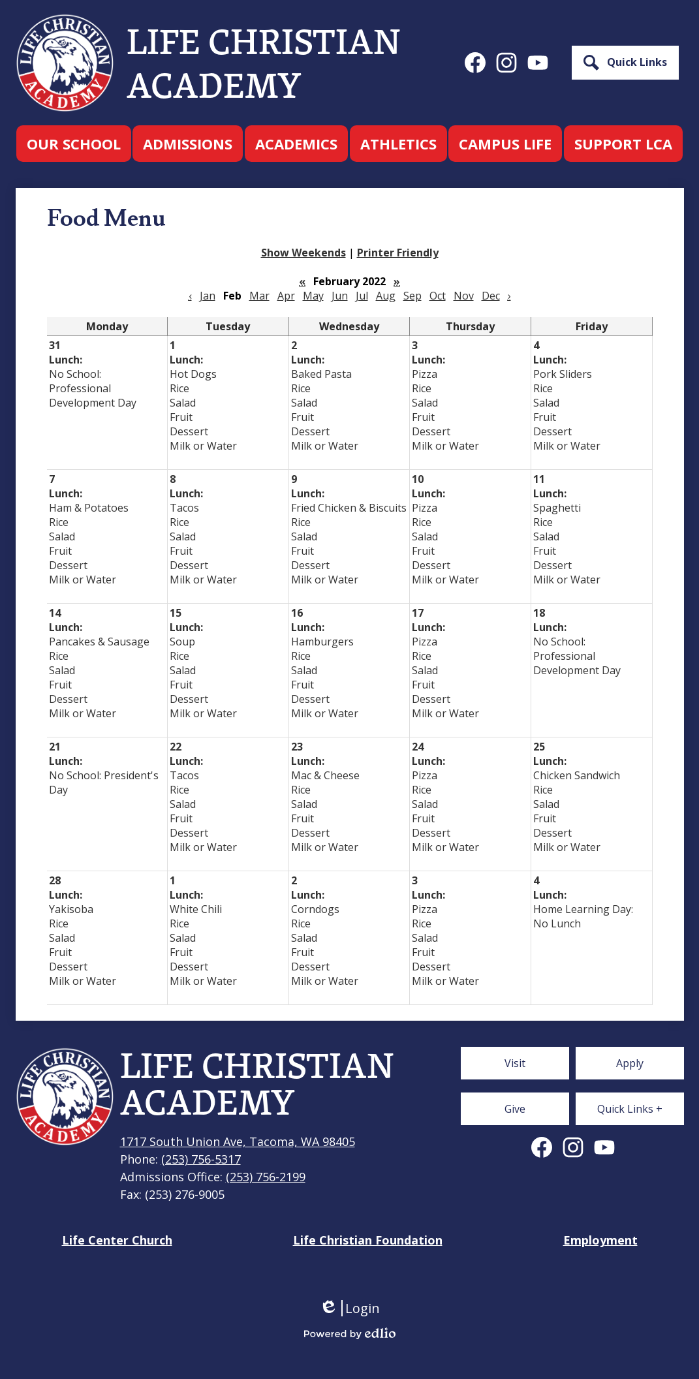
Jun (340, 295)
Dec (491, 295)
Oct (437, 295)
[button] (73, 143)
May (313, 295)
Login (349, 1308)
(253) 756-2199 (265, 1177)
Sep (412, 295)
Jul (362, 295)
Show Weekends (303, 252)
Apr (286, 295)
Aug (386, 295)
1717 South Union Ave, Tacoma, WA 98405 (237, 1141)
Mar (259, 295)
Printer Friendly (398, 252)
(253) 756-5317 (201, 1159)
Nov (464, 295)
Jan (207, 295)
